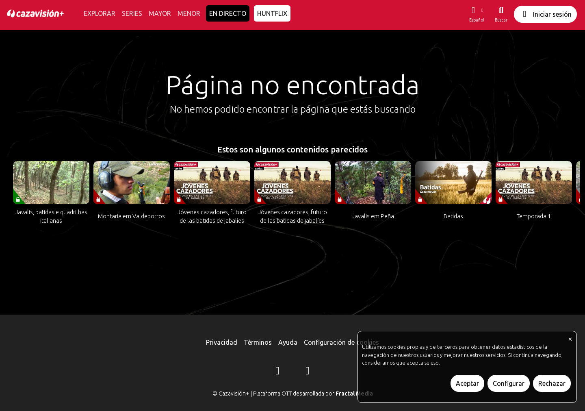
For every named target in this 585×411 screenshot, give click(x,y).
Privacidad (221, 342)
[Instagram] (277, 372)
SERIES (132, 13)
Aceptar (467, 383)
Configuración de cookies (341, 342)
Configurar (508, 383)
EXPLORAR (99, 13)
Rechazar (552, 383)
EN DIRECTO (227, 13)
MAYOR (160, 13)
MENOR (189, 13)
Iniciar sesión (545, 14)
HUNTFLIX (272, 13)
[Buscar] (501, 14)
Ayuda (287, 342)
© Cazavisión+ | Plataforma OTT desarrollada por (292, 393)
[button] (476, 14)
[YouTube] (307, 372)
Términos (258, 342)
